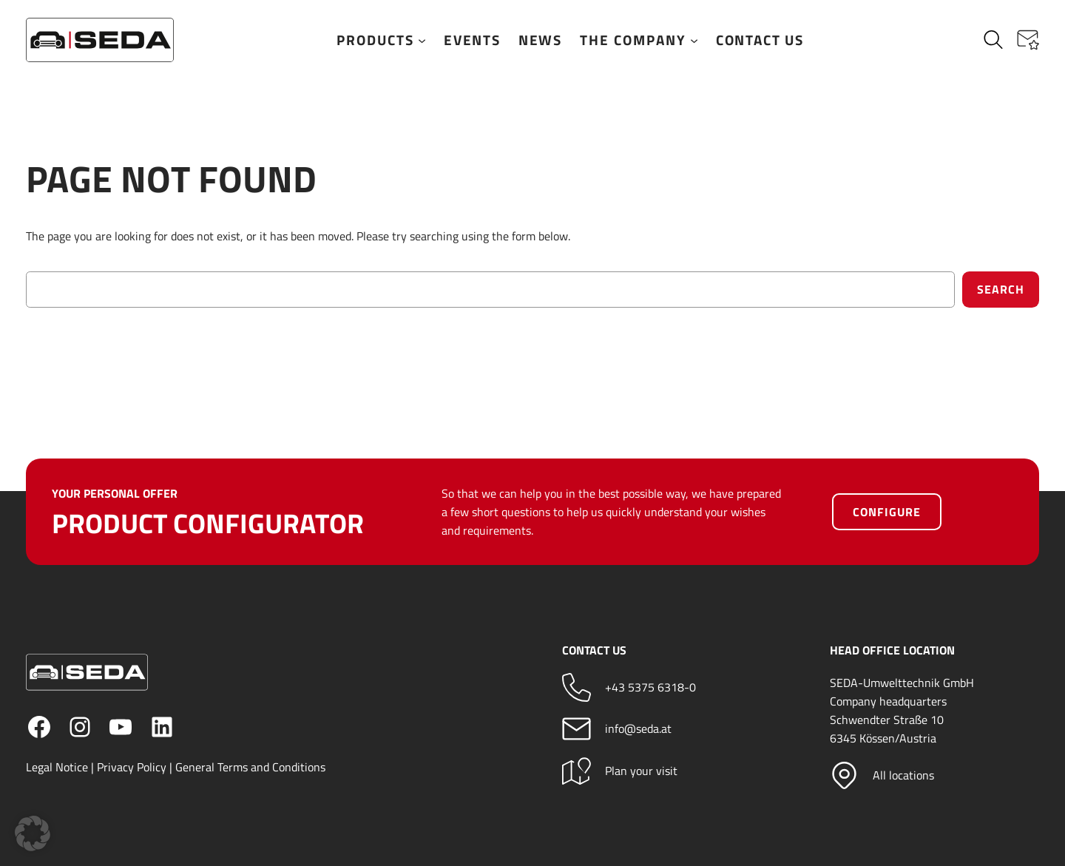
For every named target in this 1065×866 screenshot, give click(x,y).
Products (381, 40)
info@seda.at (638, 729)
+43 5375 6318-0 (650, 688)
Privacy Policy (131, 767)
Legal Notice (57, 767)
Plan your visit (641, 770)
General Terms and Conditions (250, 767)
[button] (1028, 40)
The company (639, 40)
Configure (887, 512)
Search (1000, 289)
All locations (904, 775)
